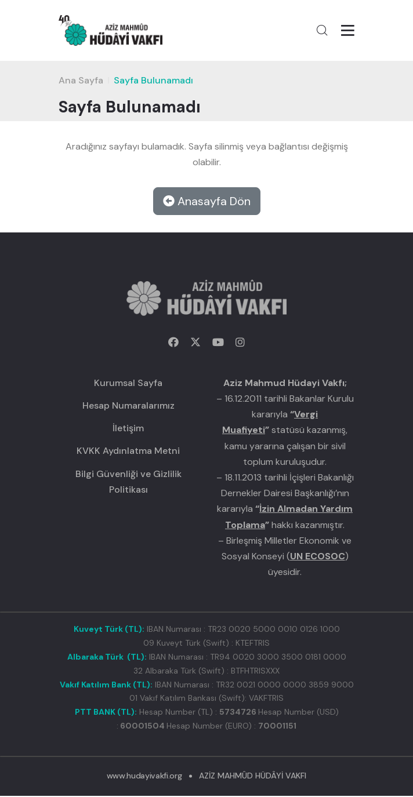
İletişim (128, 429)
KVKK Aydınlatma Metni (128, 452)
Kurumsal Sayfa (128, 383)
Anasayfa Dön (207, 201)
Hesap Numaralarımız (128, 406)
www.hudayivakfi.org (144, 776)
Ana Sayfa (81, 81)
